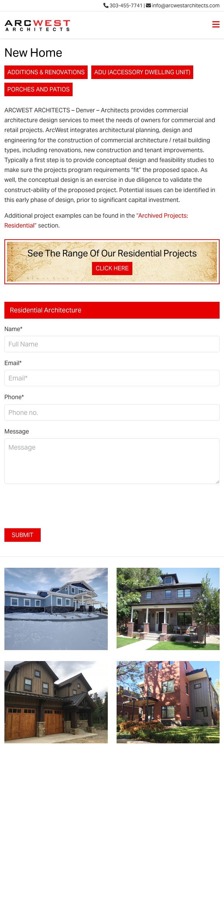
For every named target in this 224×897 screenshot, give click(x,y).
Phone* (14, 397)
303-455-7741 (123, 5)
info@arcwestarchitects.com (183, 5)
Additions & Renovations (46, 72)
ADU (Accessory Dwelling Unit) (142, 72)
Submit (22, 535)
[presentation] (60, 504)
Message (16, 431)
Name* (13, 329)
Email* (13, 363)
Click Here (112, 268)
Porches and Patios (38, 89)
